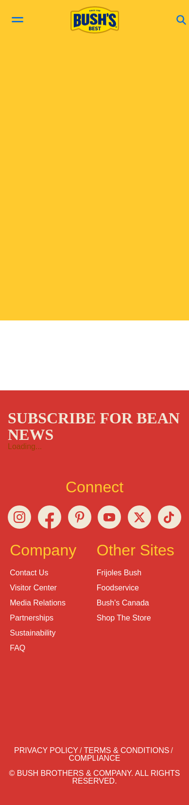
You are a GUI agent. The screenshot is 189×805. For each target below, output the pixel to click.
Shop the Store (124, 618)
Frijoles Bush (119, 573)
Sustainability (32, 633)
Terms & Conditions (126, 750)
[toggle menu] (17, 21)
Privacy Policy (46, 750)
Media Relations (38, 603)
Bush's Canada (123, 603)
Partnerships (31, 618)
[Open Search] (181, 21)
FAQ (17, 648)
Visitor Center (33, 588)
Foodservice (118, 588)
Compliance (94, 758)
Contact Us (29, 573)
